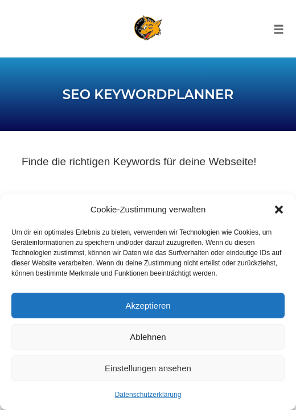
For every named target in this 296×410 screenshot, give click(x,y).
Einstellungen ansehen (148, 368)
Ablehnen (148, 337)
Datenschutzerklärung (148, 395)
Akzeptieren (147, 305)
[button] (279, 209)
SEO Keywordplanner (148, 94)
